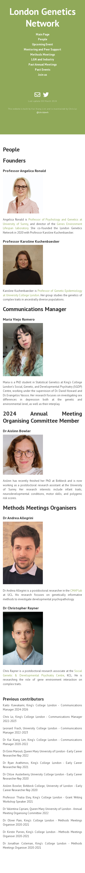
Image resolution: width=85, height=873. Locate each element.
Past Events (42, 70)
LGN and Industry (42, 59)
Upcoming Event (42, 44)
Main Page (42, 34)
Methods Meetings (42, 54)
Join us (42, 75)
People (42, 39)
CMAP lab (76, 590)
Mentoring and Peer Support (42, 49)
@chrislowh (42, 112)
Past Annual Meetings (42, 64)
